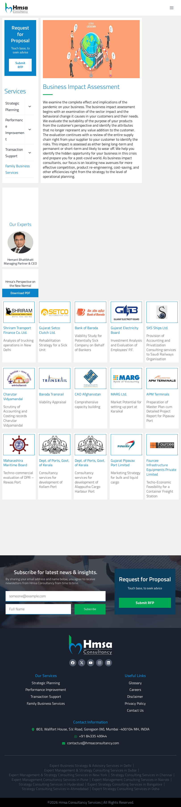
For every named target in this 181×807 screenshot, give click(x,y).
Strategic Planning (12, 106)
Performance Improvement (14, 129)
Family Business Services (17, 169)
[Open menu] (171, 7)
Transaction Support (14, 153)
